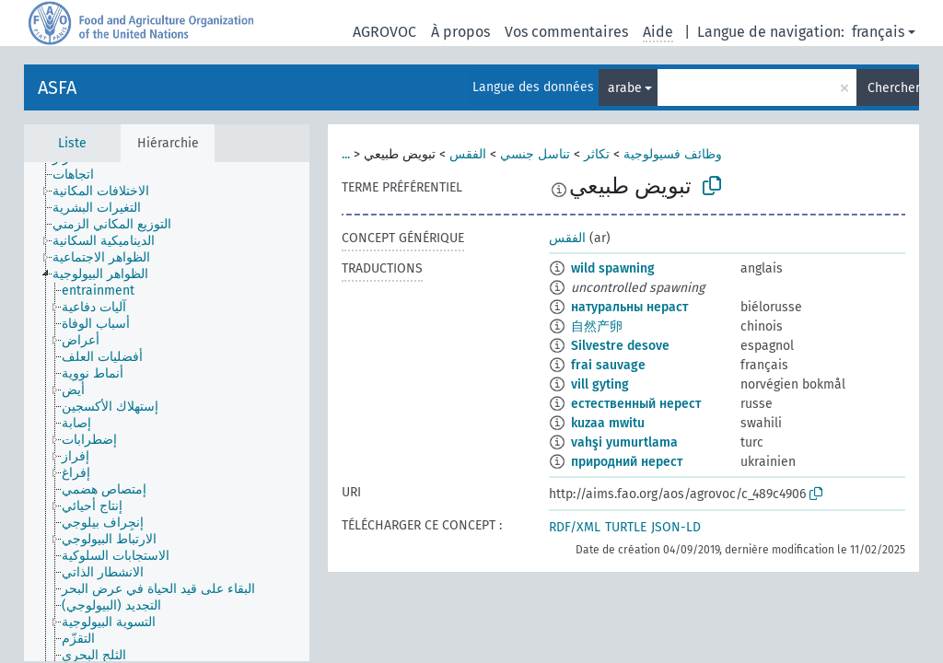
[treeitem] (81, 175)
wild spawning (613, 268)
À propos (460, 32)
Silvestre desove (620, 346)
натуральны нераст (629, 307)
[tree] (166, 411)
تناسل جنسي (535, 154)
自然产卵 (597, 326)
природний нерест (626, 462)
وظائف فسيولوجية (672, 154)
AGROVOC (384, 32)
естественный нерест (636, 404)
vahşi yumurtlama (624, 442)
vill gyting (600, 384)
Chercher (893, 88)
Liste (72, 143)
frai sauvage (608, 365)
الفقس (467, 154)
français (878, 32)
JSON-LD (676, 527)
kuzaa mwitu (608, 423)
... (346, 154)
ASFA (57, 87)
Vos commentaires (566, 32)
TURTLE (625, 527)
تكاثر (597, 154)
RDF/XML (574, 527)
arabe (625, 88)
